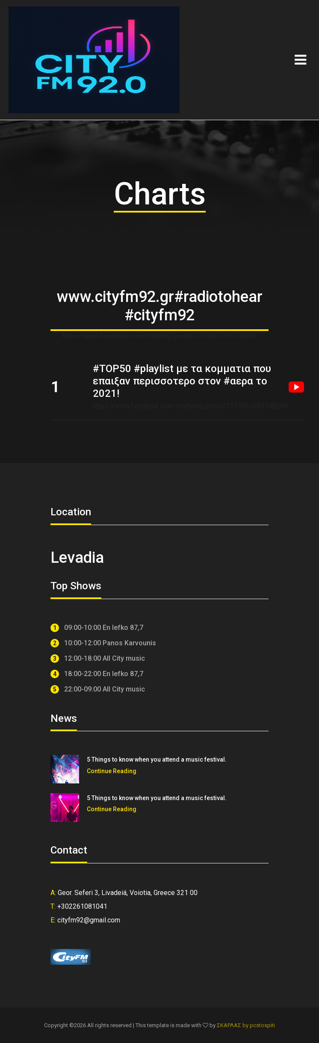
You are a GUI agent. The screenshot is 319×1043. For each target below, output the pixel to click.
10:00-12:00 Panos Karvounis (103, 643)
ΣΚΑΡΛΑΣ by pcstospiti (246, 1025)
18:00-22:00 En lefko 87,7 (96, 674)
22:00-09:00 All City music (97, 689)
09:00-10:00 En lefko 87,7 (96, 627)
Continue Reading (111, 771)
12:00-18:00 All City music (97, 658)
